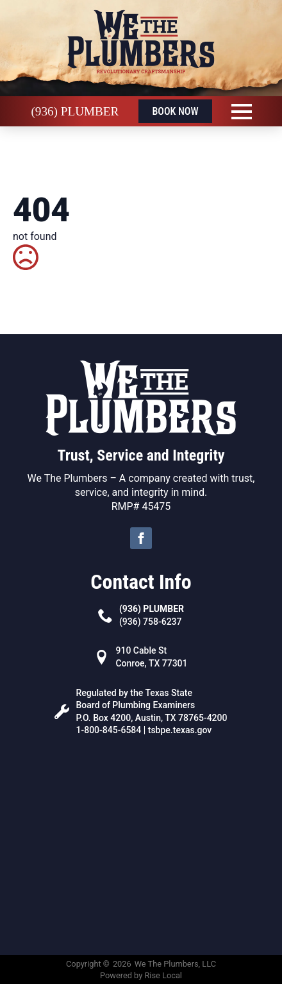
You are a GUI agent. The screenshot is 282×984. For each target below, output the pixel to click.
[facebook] (141, 538)
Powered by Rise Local (141, 975)
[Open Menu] (241, 111)
